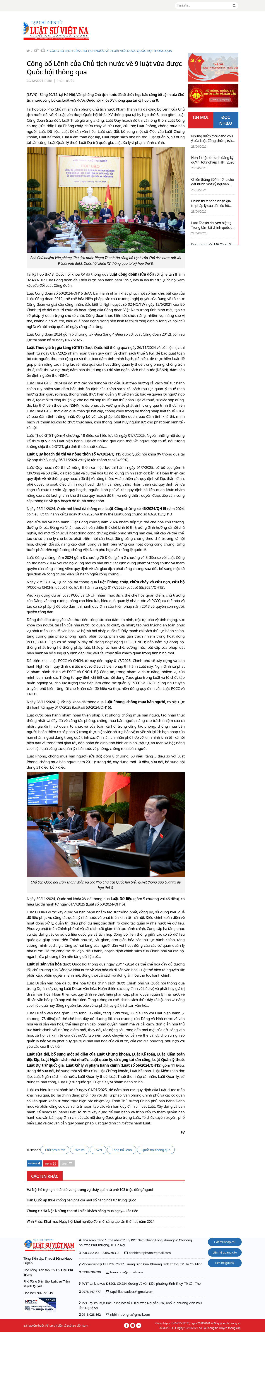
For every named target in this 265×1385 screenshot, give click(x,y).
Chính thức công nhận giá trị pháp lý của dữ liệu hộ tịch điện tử (211, 203)
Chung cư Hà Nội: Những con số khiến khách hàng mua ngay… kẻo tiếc (82, 1211)
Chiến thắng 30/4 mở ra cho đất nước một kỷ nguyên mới (212, 181)
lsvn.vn (79, 1150)
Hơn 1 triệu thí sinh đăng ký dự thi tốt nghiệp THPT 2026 (212, 160)
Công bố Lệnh (122, 1150)
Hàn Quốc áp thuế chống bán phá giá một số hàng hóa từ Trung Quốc (81, 1200)
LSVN (98, 1150)
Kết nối (38, 50)
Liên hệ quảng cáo (224, 1252)
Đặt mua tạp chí (224, 1242)
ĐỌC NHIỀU (225, 120)
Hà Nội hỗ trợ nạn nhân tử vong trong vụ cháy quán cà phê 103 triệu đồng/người (90, 1190)
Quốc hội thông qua (156, 1150)
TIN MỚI (200, 117)
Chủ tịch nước (55, 1150)
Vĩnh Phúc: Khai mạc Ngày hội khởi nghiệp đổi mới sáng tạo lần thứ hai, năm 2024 (90, 1222)
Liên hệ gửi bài (224, 1263)
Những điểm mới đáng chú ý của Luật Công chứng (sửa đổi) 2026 (212, 138)
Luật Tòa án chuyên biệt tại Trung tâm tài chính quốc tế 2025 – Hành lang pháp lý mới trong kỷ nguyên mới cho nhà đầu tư (212, 225)
